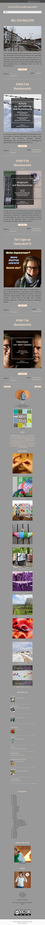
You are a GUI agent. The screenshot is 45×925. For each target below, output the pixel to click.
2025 (14, 796)
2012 (14, 837)
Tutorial (17, 445)
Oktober (15, 809)
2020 (14, 803)
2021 (14, 802)
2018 (14, 829)
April (15, 817)
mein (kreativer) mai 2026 (20, 739)
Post (33, 441)
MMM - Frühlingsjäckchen (20, 717)
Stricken (28, 444)
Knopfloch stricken (22, 474)
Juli (14, 813)
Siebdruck (30, 443)
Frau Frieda (13, 696)
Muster (18, 440)
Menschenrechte (36, 152)
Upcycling (21, 445)
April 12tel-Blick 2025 (22, 616)
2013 (14, 836)
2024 (14, 798)
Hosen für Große (14, 437)
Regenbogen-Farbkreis (14, 443)
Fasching (26, 435)
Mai (15, 815)
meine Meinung (36, 150)
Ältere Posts (37, 386)
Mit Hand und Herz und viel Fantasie (18, 759)
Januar (15, 828)
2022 (14, 800)
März (15, 818)
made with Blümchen (15, 778)
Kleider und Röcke (12, 438)
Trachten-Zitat (13, 445)
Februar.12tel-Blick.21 (22, 663)
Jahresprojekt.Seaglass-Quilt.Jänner (22, 686)
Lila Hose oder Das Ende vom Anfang (22, 592)
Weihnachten (32, 445)
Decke (23, 435)
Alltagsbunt (13, 769)
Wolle (19, 447)
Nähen (28, 440)
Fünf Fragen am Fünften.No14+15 (22, 241)
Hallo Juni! (17, 729)
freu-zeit (12, 715)
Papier (30, 441)
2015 (14, 833)
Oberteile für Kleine (21, 441)
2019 (14, 804)
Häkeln (27, 437)
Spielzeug (34, 443)
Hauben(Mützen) (31, 435)
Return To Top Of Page (22, 923)
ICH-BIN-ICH (22, 498)
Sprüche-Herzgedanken (18, 444)
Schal (21, 443)
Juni (15, 814)
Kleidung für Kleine (31, 438)
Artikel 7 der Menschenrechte (22, 322)
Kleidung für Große (21, 438)
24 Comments (13, 76)
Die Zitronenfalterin (15, 753)
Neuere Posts (7, 386)
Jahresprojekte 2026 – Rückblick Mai (17, 755)
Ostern (27, 441)
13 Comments (13, 312)
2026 (14, 795)
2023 (14, 799)
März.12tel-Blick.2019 (22, 20)
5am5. (39, 309)
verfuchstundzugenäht (23, 7)
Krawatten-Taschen (22, 569)
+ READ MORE (22, 69)
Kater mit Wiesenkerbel (19, 698)
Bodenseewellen (14, 727)
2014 (14, 835)
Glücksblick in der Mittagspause (21, 771)
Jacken (30, 437)
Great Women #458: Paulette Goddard (22, 707)
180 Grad (19, 435)
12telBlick (38, 73)
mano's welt (13, 737)
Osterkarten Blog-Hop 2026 (16, 780)
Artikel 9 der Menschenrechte (22, 86)
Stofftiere (25, 444)
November (16, 807)
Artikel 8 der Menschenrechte (22, 162)
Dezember (16, 806)
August (15, 811)
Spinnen (12, 444)
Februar (15, 826)
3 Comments (12, 152)
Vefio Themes (29, 921)
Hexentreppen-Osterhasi (22, 522)
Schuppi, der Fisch (22, 545)
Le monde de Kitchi (15, 705)
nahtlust (12, 746)
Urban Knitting (27, 445)
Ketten (33, 437)
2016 (14, 832)
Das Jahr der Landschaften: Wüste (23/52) (19, 748)
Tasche (32, 444)
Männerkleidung (23, 440)
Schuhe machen (25, 443)
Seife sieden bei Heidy (19, 761)
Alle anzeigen (33, 783)
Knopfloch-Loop (22, 639)
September (16, 810)
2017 (14, 830)
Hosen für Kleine (22, 437)
